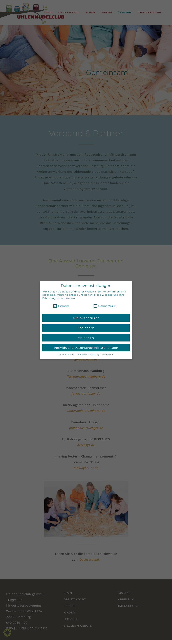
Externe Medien (105, 305)
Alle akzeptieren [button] (86, 317)
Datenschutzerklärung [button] (88, 354)
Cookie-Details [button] (67, 354)
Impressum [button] (108, 354)
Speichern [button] (86, 327)
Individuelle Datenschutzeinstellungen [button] (86, 347)
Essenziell (61, 305)
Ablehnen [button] (86, 337)
